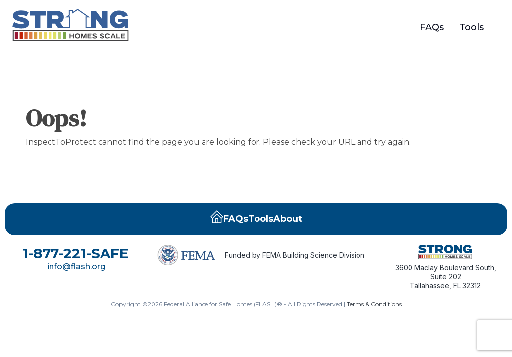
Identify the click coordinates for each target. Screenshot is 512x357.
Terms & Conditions (374, 304)
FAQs (432, 27)
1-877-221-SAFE (75, 253)
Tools (472, 27)
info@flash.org (76, 266)
